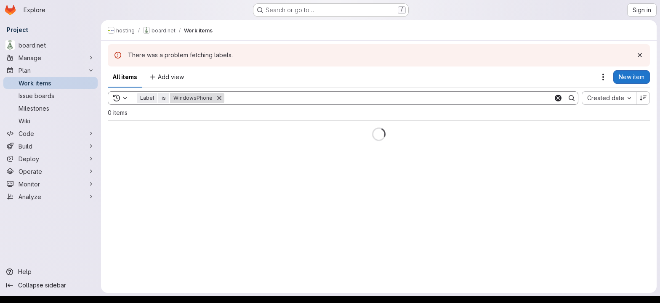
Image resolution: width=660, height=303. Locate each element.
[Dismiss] (640, 55)
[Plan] (50, 70)
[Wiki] (50, 121)
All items (125, 76)
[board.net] (50, 45)
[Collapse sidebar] (50, 285)
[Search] (389, 98)
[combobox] (609, 98)
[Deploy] (50, 159)
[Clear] (558, 98)
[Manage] (50, 58)
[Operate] (50, 171)
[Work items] (50, 83)
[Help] (50, 272)
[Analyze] (50, 196)
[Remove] (219, 98)
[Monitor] (50, 184)
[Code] (50, 133)
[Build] (50, 146)
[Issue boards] (50, 95)
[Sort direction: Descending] (643, 98)
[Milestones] (50, 108)
